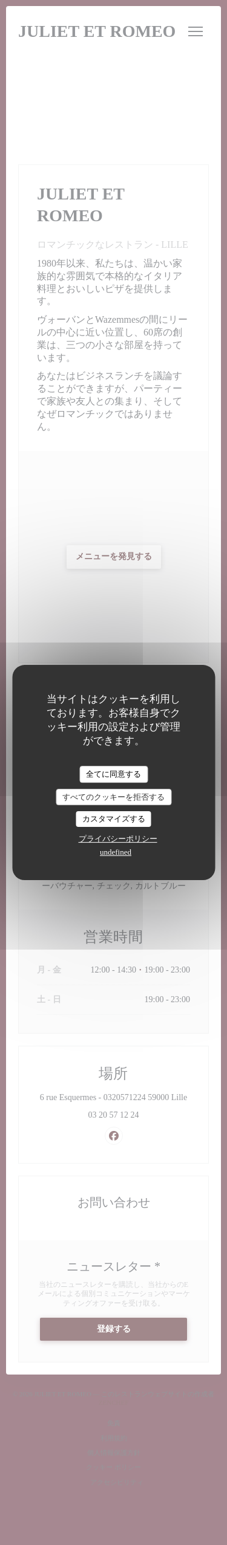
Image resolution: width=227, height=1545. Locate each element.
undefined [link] (115, 852)
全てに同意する (113, 774)
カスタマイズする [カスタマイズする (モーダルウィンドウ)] (113, 818)
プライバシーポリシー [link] (118, 838)
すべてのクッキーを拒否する (113, 797)
